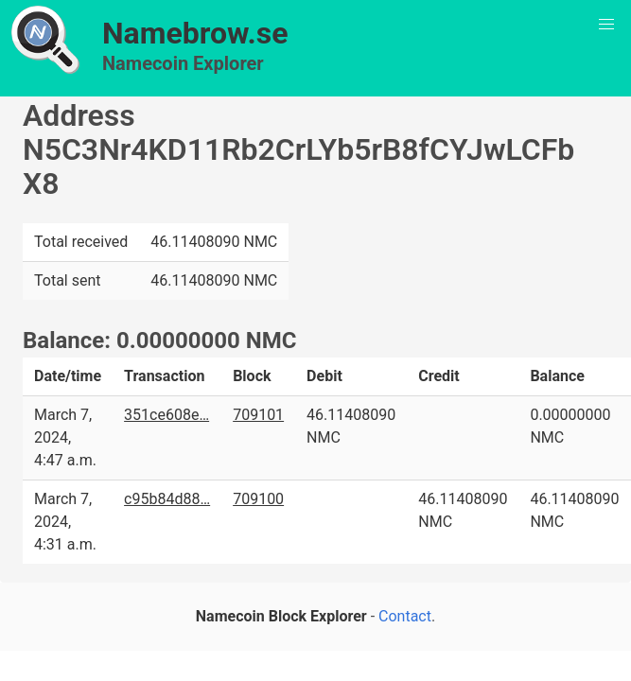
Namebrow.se (195, 33)
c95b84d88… (167, 499)
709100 (258, 499)
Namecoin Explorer (183, 63)
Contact (404, 616)
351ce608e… (166, 415)
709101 (258, 415)
